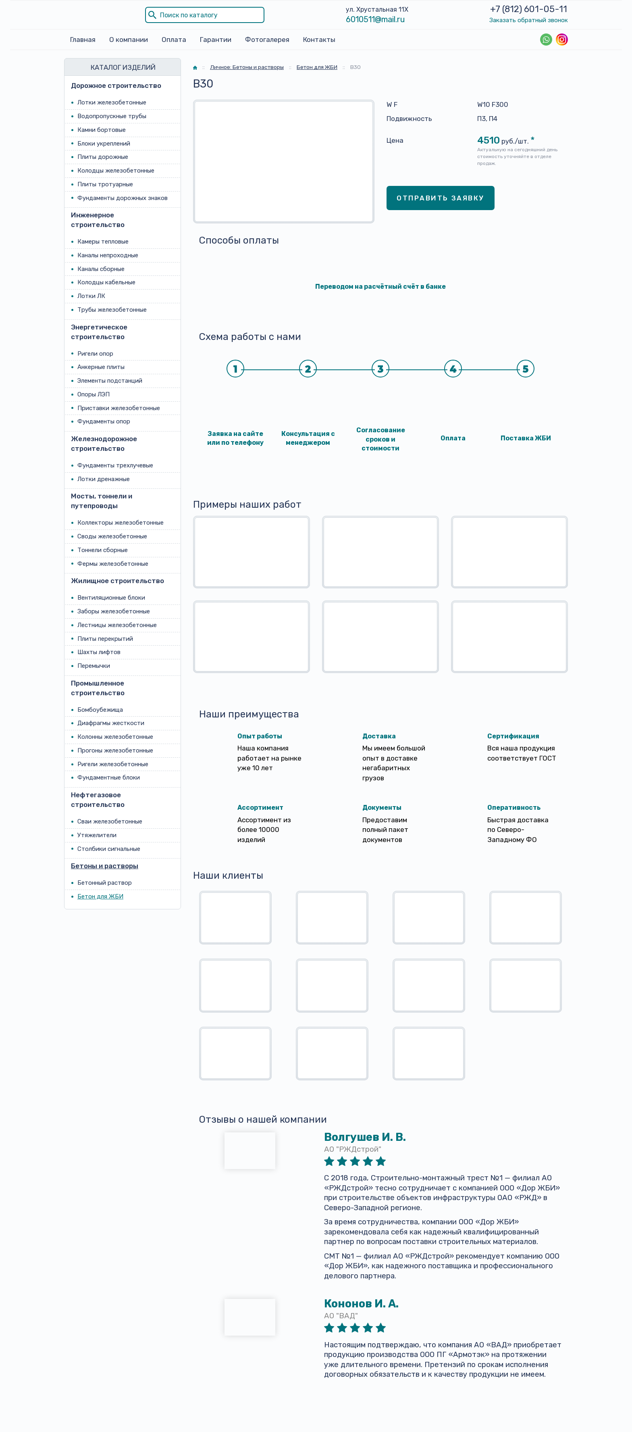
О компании (128, 39)
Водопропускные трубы (111, 116)
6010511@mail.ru (375, 19)
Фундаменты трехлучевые (115, 465)
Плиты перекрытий (105, 638)
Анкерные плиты (101, 367)
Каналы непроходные (107, 255)
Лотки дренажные (103, 478)
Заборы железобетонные (113, 611)
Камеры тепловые (103, 241)
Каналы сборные (101, 268)
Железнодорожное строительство (104, 443)
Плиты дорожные (102, 157)
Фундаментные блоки (108, 777)
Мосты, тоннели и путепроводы (101, 501)
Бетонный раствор (104, 882)
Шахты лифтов (99, 652)
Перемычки (93, 665)
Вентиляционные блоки (111, 597)
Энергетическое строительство (99, 331)
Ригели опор (95, 353)
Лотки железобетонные (111, 102)
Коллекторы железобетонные (120, 522)
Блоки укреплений (103, 143)
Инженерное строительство (98, 220)
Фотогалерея (267, 39)
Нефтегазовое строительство (98, 800)
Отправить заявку (440, 198)
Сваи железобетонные (109, 821)
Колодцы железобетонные (115, 170)
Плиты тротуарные (105, 184)
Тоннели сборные (102, 549)
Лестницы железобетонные (117, 624)
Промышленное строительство (98, 687)
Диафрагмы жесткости (110, 723)
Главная (83, 39)
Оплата (174, 39)
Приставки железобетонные (118, 407)
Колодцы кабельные (106, 282)
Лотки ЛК (91, 296)
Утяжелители (96, 834)
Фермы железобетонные (112, 563)
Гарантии (215, 39)
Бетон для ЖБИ (100, 896)
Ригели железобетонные (112, 763)
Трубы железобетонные (112, 309)
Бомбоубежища (100, 709)
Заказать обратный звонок (528, 20)
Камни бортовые (101, 129)
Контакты (319, 39)
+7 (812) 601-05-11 (528, 9)
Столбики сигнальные (108, 848)
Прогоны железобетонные (115, 750)
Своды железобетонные (112, 536)
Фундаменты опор (103, 421)
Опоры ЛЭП (93, 394)
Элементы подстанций (109, 380)
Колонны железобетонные (115, 736)
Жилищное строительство (117, 581)
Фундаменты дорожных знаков (122, 197)
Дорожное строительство (116, 85)
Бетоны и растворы (104, 866)
